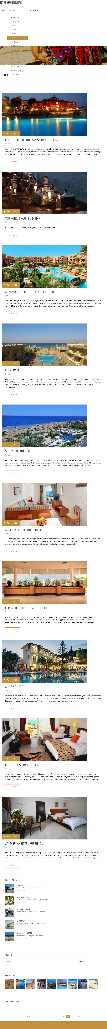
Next (78, 1008)
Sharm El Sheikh (16, 58)
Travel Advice (16, 75)
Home (4, 10)
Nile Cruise (15, 54)
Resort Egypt (15, 62)
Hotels (13, 38)
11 (72, 1008)
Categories (13, 10)
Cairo (13, 25)
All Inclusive (15, 17)
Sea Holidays (15, 66)
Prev (28, 1008)
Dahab (13, 30)
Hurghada (14, 42)
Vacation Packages (18, 70)
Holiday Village (16, 21)
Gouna (13, 34)
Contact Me (34, 10)
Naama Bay (15, 50)
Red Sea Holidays (17, 46)
